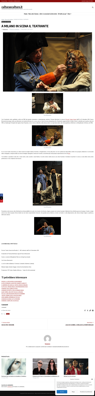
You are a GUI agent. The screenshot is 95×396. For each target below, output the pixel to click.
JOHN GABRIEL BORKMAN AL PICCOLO (10, 297)
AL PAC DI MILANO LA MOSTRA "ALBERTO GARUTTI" (14, 283)
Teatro (8, 313)
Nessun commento (14, 29)
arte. (69, 153)
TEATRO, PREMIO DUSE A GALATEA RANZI (11, 295)
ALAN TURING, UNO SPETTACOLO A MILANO (12, 292)
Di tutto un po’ (62, 14)
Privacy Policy (4, 1)
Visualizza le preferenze (86, 391)
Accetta (62, 391)
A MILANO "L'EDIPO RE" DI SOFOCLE (10, 300)
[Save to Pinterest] (1, 201)
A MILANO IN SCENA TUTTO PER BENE (10, 299)
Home (26, 14)
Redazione (5, 29)
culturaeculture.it (12, 7)
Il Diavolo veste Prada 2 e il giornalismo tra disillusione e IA (46, 376)
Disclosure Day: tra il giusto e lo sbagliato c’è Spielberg (13, 376)
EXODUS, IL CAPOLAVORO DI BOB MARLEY (11, 281)
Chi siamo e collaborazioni (14, 1)
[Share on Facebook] (1, 195)
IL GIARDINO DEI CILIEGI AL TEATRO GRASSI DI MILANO (14, 285)
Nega (73, 391)
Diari (70, 14)
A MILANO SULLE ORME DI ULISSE (9, 288)
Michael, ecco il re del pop (70, 376)
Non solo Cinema (33, 14)
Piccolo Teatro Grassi (71, 119)
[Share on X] (1, 198)
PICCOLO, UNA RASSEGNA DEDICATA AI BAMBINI (13, 293)
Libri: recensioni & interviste (48, 14)
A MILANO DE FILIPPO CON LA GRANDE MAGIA (12, 290)
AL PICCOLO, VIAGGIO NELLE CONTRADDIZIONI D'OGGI (14, 286)
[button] (92, 379)
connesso (9, 386)
